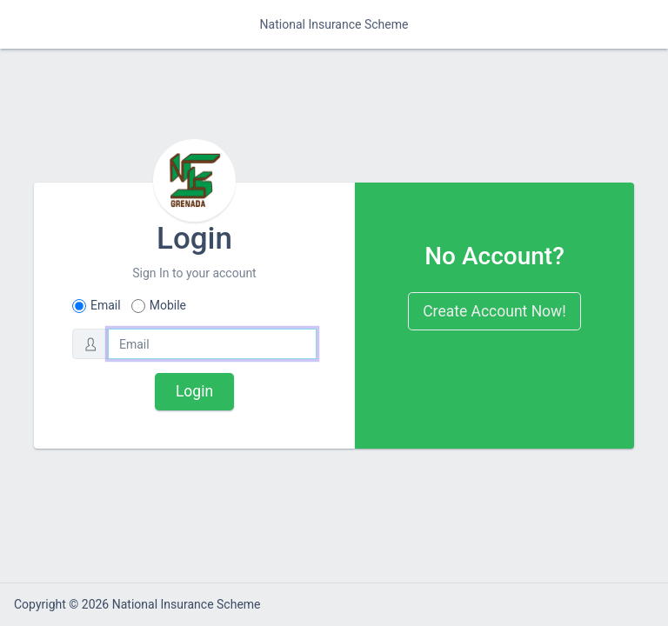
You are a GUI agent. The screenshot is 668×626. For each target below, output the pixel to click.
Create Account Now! (494, 311)
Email (105, 305)
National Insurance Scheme (334, 24)
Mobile (168, 305)
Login (194, 391)
